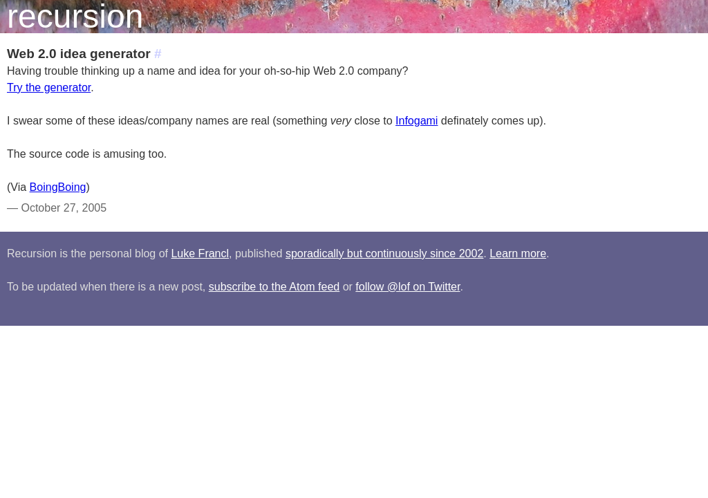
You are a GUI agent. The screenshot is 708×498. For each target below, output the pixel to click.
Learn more (518, 253)
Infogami (416, 121)
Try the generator (49, 87)
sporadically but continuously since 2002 (384, 253)
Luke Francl (200, 253)
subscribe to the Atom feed (274, 287)
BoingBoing (58, 187)
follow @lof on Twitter (407, 287)
